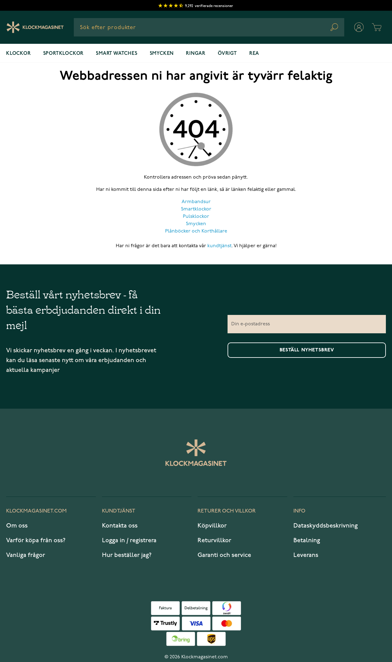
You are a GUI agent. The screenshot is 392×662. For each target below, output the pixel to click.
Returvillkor (214, 540)
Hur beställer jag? (127, 555)
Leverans (305, 555)
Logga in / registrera (129, 540)
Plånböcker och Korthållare (196, 231)
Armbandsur (196, 201)
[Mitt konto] (359, 27)
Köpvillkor (212, 525)
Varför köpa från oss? (36, 540)
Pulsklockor (196, 216)
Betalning (306, 540)
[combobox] (209, 27)
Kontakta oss (120, 525)
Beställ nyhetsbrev (307, 350)
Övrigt (227, 53)
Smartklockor (196, 209)
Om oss (17, 525)
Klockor (18, 53)
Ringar (195, 53)
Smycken (162, 53)
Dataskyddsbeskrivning (325, 525)
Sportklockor (63, 53)
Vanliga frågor (25, 555)
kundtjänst (219, 246)
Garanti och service (224, 555)
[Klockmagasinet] (35, 27)
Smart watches (116, 53)
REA (254, 53)
